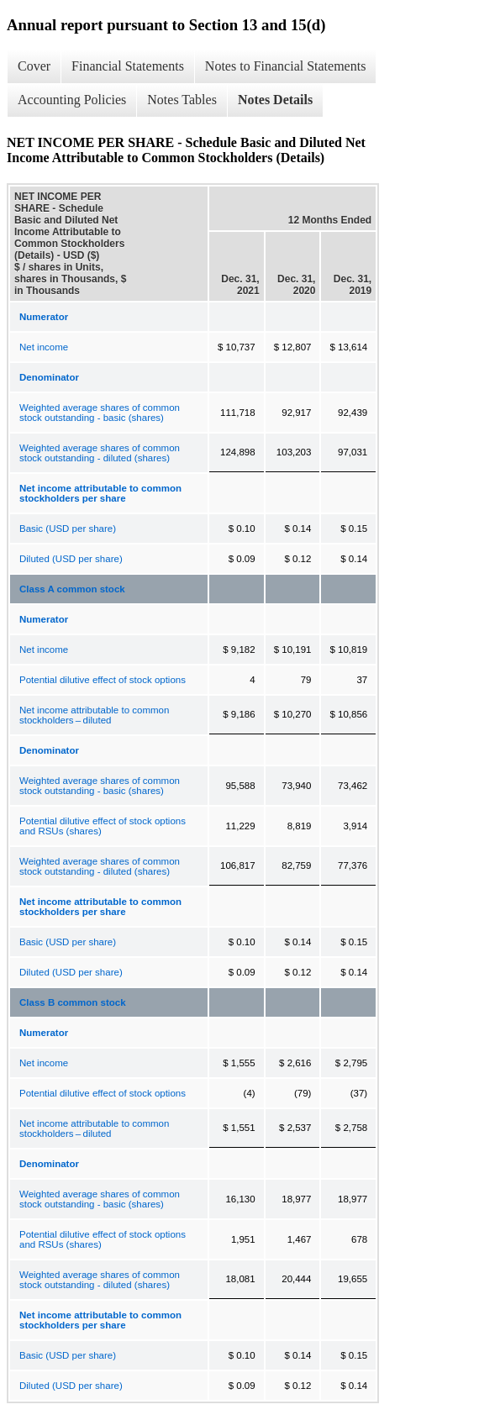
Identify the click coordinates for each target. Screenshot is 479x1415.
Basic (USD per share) (67, 528)
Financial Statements (127, 66)
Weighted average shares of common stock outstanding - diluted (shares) (99, 453)
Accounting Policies (72, 99)
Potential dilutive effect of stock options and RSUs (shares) (102, 826)
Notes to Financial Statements (285, 66)
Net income (43, 347)
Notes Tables (182, 99)
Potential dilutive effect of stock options (102, 680)
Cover (34, 66)
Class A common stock (72, 589)
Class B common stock (72, 1002)
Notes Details (275, 99)
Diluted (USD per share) (71, 559)
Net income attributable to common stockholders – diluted (94, 715)
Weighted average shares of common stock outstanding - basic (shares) (99, 412)
